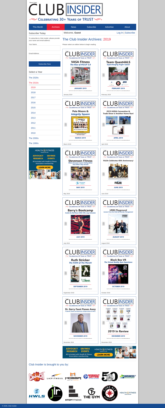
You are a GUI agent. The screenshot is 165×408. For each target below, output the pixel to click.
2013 (33, 118)
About (127, 27)
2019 (33, 87)
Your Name (33, 44)
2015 (33, 107)
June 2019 (118, 171)
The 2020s (34, 78)
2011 (33, 128)
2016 (33, 102)
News (73, 27)
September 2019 (80, 271)
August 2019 (118, 221)
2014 (33, 113)
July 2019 (80, 221)
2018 (33, 92)
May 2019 (80, 171)
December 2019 (118, 320)
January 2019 (80, 72)
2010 (33, 133)
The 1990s (34, 143)
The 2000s (34, 138)
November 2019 (80, 320)
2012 (33, 123)
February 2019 (118, 72)
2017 (33, 97)
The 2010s (34, 83)
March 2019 (80, 122)
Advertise (109, 27)
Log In (120, 32)
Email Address (34, 53)
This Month (38, 27)
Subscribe (91, 27)
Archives (56, 27)
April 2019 (118, 122)
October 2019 (118, 271)
